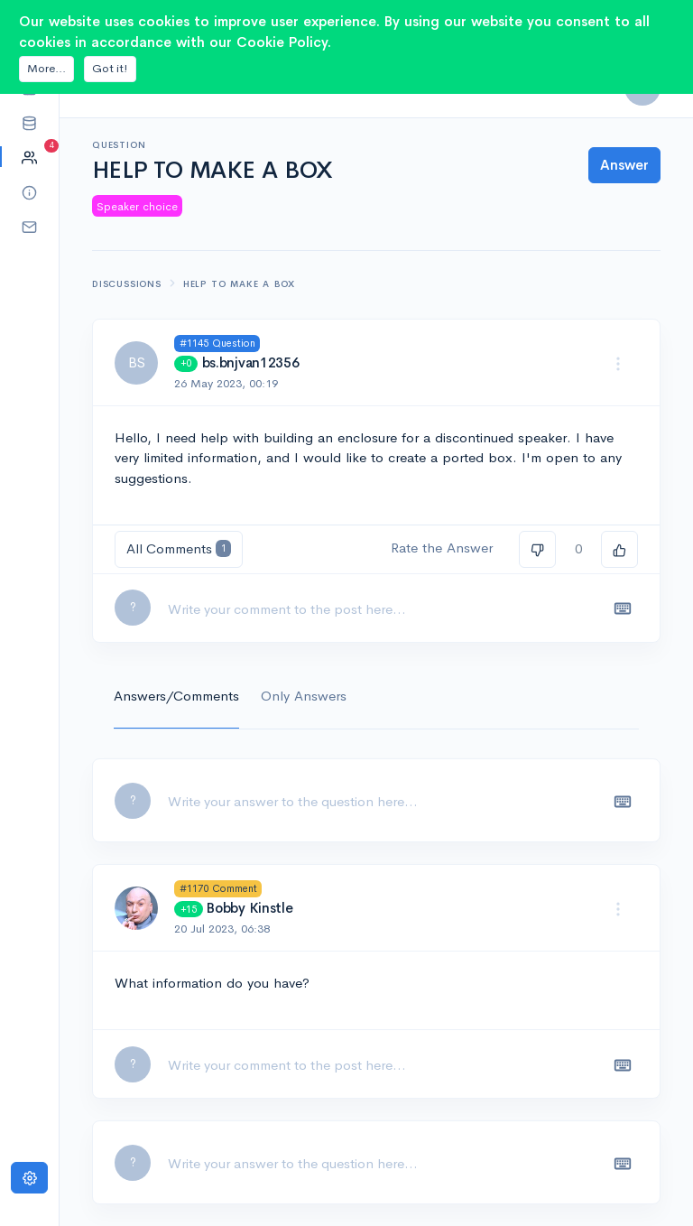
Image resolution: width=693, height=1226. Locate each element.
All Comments (178, 548)
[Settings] (29, 1177)
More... (46, 68)
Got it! (110, 68)
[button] (29, 122)
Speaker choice (137, 207)
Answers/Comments (176, 695)
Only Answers (303, 695)
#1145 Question (217, 343)
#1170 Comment (218, 888)
